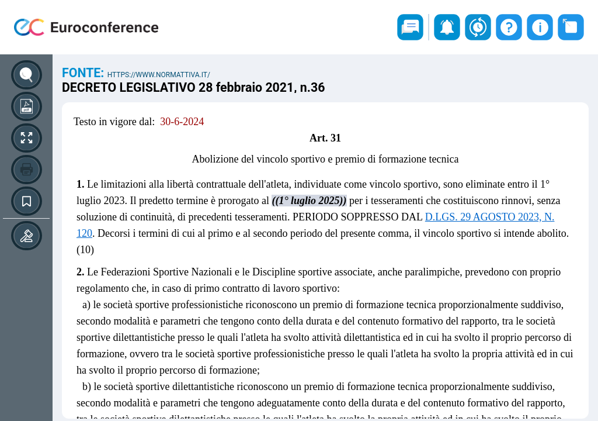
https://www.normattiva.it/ (158, 75)
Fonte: (84, 72)
